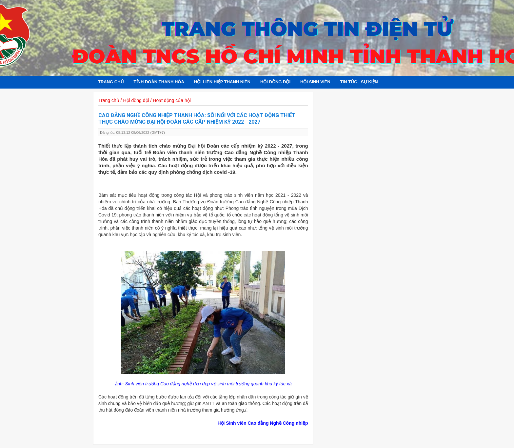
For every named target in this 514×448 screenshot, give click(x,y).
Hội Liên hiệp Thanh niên (222, 81)
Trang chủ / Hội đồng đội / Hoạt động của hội (144, 100)
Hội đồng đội (275, 81)
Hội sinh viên (315, 81)
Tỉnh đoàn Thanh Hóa (159, 81)
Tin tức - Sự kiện (359, 81)
